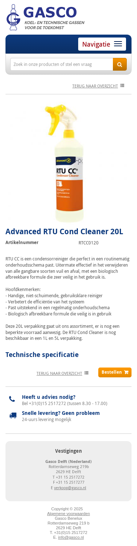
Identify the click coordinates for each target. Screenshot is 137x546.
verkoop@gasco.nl (70, 487)
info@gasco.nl (71, 537)
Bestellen (112, 372)
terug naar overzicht (95, 86)
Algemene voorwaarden (68, 513)
